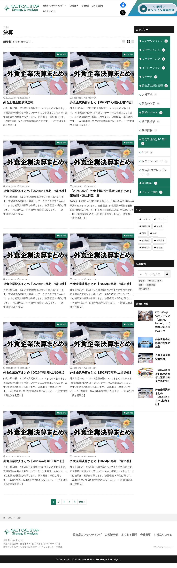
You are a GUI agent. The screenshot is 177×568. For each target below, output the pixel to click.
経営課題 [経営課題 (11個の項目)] (160, 240)
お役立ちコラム (49, 11)
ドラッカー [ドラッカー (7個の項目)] (161, 219)
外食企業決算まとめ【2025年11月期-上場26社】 (35, 191)
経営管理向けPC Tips (154, 141)
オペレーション (153, 68)
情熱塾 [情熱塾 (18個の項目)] (159, 247)
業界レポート (152, 112)
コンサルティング (155, 41)
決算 (19, 518)
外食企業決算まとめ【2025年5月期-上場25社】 (101, 461)
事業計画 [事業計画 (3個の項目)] (146, 226)
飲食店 (141, 281)
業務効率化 (151, 285)
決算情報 (62, 54)
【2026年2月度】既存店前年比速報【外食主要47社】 (162, 376)
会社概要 (85, 6)
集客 (141, 285)
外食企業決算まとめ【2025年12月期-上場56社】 (102, 102)
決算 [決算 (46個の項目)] (155, 233)
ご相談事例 (73, 6)
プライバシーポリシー (163, 547)
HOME (9, 518)
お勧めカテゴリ (22, 41)
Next (81, 502)
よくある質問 (97, 6)
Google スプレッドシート (152, 172)
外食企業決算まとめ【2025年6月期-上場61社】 (34, 461)
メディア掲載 (152, 192)
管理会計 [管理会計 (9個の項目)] (146, 240)
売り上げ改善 (144, 289)
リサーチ (149, 76)
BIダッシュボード (155, 161)
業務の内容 (151, 103)
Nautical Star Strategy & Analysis (99, 559)
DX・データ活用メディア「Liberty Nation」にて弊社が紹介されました (162, 321)
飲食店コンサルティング (54, 6)
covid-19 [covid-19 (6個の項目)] (146, 219)
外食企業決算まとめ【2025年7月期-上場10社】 (101, 372)
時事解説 (149, 183)
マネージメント (153, 50)
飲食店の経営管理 (155, 85)
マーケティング (153, 59)
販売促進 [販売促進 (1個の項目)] (146, 247)
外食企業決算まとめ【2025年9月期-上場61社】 (101, 284)
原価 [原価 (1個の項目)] (144, 233)
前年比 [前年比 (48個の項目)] (159, 226)
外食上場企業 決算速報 (18, 102)
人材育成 (149, 94)
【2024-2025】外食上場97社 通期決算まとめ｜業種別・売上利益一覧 (101, 193)
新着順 (7, 41)
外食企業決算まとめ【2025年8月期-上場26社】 (34, 372)
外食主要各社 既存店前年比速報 (162, 343)
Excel (147, 152)
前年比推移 (151, 121)
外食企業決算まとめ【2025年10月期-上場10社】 (35, 284)
